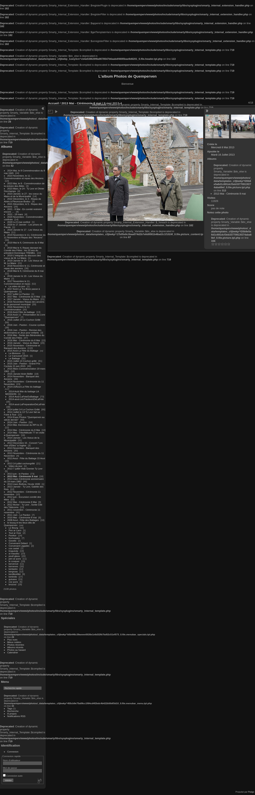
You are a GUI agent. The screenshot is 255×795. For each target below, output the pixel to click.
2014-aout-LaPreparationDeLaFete (27, 404)
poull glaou (14, 556)
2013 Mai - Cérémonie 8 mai (22, 476)
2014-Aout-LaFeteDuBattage (23, 396)
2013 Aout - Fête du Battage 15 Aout (26, 458)
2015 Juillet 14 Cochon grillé (22, 361)
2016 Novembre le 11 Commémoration (17, 308)
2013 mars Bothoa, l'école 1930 (23, 484)
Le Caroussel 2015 (18, 355)
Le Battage (14, 358)
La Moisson (15, 353)
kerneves (13, 566)
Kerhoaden (14, 538)
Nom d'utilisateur (11, 760)
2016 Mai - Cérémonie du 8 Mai (23, 340)
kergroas (13, 571)
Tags (9, 708)
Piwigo (251, 792)
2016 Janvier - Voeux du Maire (23, 343)
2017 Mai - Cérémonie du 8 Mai (23, 296)
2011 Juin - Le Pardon (18, 515)
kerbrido (13, 576)
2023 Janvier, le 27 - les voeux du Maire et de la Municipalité (23, 195)
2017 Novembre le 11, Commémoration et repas (17, 282)
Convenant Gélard (18, 543)
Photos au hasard (16, 650)
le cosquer (14, 561)
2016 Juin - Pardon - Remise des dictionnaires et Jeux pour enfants (22, 331)
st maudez (14, 553)
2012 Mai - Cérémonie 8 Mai (22, 502)
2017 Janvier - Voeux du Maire (23, 299)
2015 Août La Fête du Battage (22, 350)
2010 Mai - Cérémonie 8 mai (22, 517)
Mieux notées (14, 642)
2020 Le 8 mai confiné (18, 222)
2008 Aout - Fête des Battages (23, 520)
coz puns (13, 581)
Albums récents (15, 647)
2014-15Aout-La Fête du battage (24, 386)
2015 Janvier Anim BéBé (20, 373)
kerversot (13, 563)
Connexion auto (13, 775)
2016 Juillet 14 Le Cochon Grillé (23, 319)
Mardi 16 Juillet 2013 (223, 154)
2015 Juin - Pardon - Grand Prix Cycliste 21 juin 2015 (22, 364)
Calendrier (12, 652)
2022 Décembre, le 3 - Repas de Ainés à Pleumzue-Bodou (22, 200)
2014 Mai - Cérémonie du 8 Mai (23, 430)
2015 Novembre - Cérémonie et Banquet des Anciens (22, 346)
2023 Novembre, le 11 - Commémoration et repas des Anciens (23, 177)
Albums (6, 146)
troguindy (13, 551)
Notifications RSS (16, 716)
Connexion (12, 751)
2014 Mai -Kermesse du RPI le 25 (24, 425)
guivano (13, 579)
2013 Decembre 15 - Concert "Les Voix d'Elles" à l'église (23, 444)
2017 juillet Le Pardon (18, 294)
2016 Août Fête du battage (21, 312)
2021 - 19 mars (15, 214)
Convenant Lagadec (19, 545)
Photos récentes (15, 644)
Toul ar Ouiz (15, 533)
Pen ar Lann (15, 530)
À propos (12, 713)
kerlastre (13, 569)
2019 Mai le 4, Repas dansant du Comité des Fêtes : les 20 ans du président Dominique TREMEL (22, 250)
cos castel (14, 548)
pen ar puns (15, 558)
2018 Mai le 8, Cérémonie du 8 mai (25, 271)
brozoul (12, 584)
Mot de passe (10, 768)
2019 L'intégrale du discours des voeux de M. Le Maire (22, 256)
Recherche (13, 711)
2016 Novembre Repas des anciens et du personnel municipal (24, 303)
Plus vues (12, 639)
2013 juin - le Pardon (18, 473)
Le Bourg (13, 527)
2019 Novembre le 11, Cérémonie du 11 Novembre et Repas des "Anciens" (25, 236)
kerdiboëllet (15, 574)
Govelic (12, 540)
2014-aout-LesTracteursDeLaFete (26, 399)
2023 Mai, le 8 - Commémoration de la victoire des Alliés (24, 184)
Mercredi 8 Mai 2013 (222, 147)
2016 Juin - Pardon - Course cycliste (26, 325)
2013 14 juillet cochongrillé (21, 463)
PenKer (12, 535)
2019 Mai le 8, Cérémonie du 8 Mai (25, 242)
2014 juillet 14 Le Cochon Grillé (23, 409)
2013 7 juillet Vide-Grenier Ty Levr (24, 468)
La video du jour (17, 286)
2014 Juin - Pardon (17, 422)
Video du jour (15, 466)
